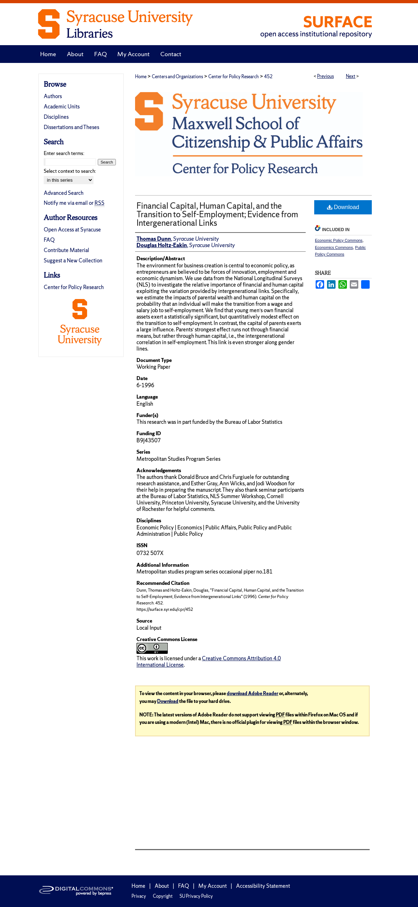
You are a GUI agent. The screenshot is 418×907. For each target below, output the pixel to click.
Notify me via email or (74, 203)
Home (140, 77)
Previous (325, 76)
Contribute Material (66, 250)
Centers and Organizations (177, 77)
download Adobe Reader (252, 693)
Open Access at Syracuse (72, 229)
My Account (212, 886)
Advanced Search (64, 193)
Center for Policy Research (233, 77)
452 (268, 77)
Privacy (139, 896)
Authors (53, 96)
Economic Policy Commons (339, 240)
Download (343, 207)
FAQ (49, 240)
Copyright (163, 896)
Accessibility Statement (263, 886)
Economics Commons (334, 247)
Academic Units (62, 106)
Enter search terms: (64, 153)
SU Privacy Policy (196, 896)
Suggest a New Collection (73, 260)
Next (350, 76)
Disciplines (56, 117)
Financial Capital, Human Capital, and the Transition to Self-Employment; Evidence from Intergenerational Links (217, 214)
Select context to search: (70, 171)
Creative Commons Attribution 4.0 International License (208, 661)
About (162, 886)
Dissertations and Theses (71, 127)
